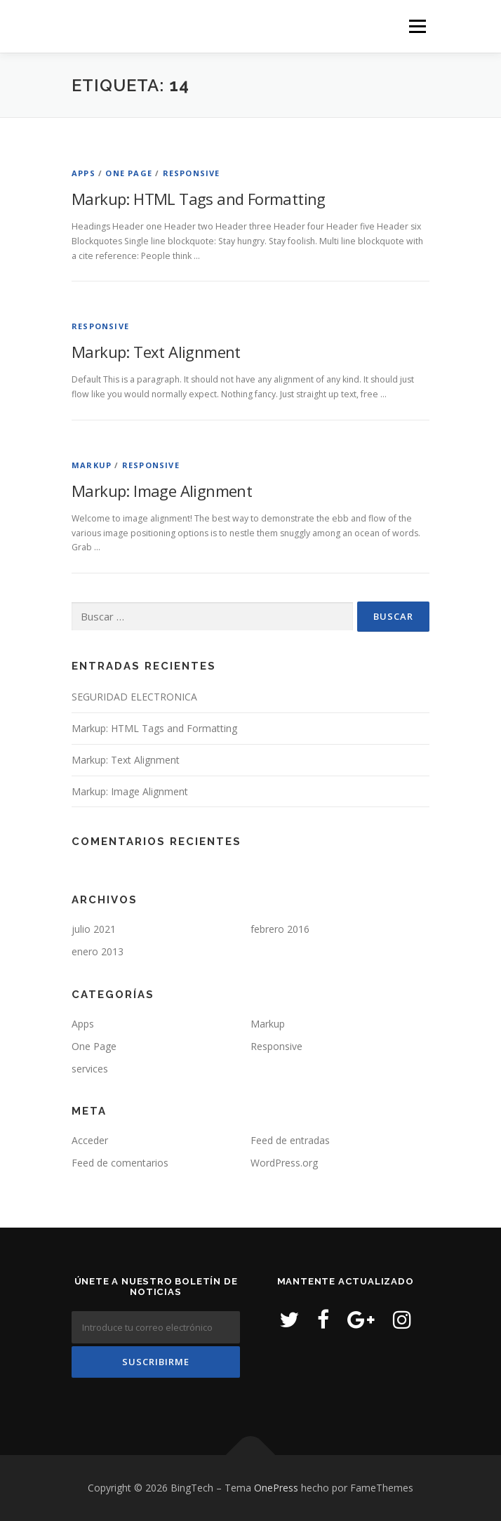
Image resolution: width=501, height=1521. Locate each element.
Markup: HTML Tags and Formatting (199, 198)
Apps (83, 173)
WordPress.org (284, 1162)
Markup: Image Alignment (162, 490)
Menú (416, 26)
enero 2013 (97, 951)
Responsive (191, 173)
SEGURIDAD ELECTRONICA (134, 696)
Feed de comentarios (120, 1162)
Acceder (90, 1140)
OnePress (276, 1487)
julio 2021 (94, 929)
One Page (128, 173)
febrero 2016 (279, 929)
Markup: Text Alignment (156, 351)
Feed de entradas (290, 1140)
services (90, 1068)
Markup (92, 465)
